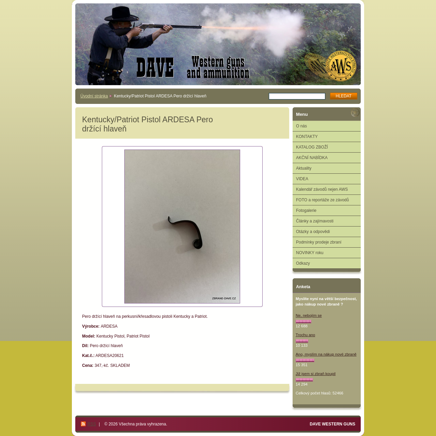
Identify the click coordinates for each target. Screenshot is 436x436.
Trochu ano (305, 335)
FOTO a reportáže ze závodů (322, 200)
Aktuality (303, 168)
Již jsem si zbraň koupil (316, 374)
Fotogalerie (306, 210)
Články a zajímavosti (314, 221)
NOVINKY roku (309, 252)
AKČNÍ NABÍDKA (312, 157)
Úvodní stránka (94, 96)
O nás (301, 126)
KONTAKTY (307, 136)
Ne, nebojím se (309, 315)
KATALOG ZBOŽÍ (312, 147)
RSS (92, 424)
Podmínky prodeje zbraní (318, 242)
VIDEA (302, 178)
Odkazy (303, 263)
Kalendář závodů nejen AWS (322, 189)
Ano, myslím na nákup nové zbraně (326, 354)
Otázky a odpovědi (313, 231)
